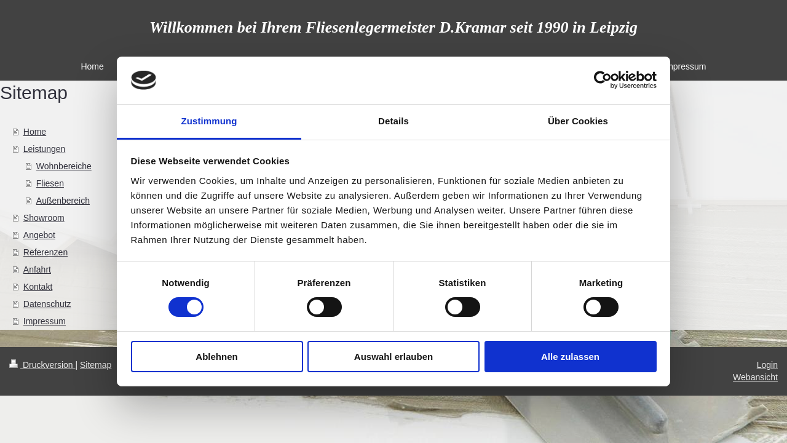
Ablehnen (216, 356)
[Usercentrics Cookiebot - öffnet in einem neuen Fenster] (603, 80)
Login (767, 365)
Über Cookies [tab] (578, 121)
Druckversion (42, 365)
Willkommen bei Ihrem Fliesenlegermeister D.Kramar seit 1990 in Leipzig (393, 27)
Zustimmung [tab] (209, 121)
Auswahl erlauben (393, 356)
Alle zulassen (570, 356)
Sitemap (95, 365)
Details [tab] (393, 121)
